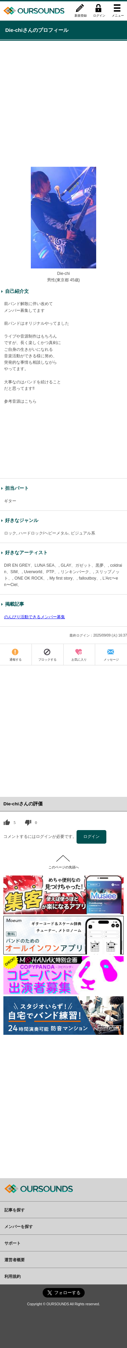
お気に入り (79, 659)
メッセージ (111, 659)
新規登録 (81, 15)
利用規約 (12, 1276)
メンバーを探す (18, 1226)
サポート (12, 1243)
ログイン (99, 15)
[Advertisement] (63, 103)
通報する (15, 659)
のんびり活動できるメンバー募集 (34, 617)
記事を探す (14, 1210)
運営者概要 (14, 1260)
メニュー (118, 15)
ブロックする (47, 659)
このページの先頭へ (63, 867)
